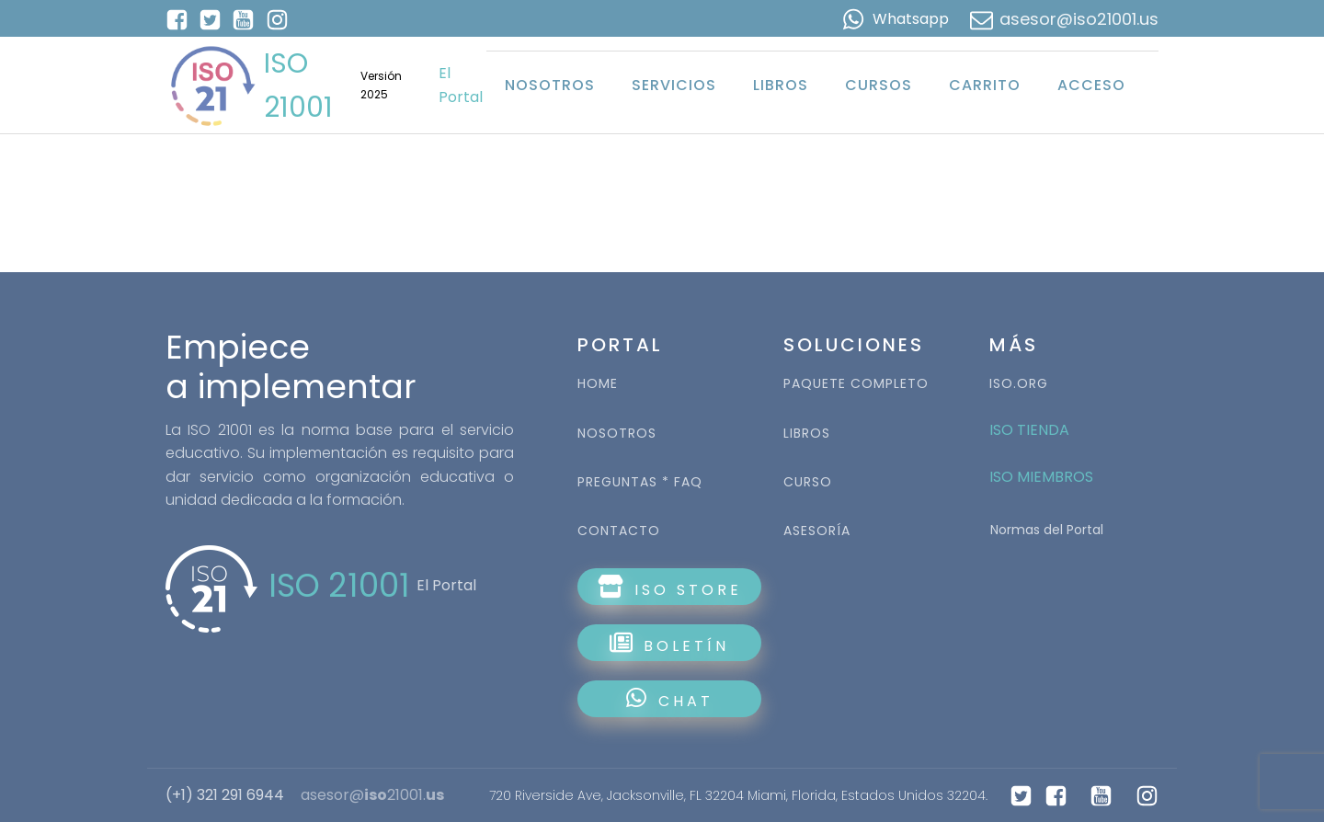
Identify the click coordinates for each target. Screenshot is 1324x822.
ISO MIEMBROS (1043, 476)
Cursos (878, 85)
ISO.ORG (1018, 384)
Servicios (674, 85)
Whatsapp (911, 18)
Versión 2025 (381, 84)
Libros (780, 85)
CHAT (669, 699)
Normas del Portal (1046, 529)
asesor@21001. (372, 795)
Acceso (1091, 85)
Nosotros (550, 85)
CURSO (807, 482)
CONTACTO (618, 531)
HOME (597, 384)
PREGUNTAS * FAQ (639, 482)
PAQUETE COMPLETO (856, 384)
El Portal (461, 85)
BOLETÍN (669, 643)
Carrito (985, 85)
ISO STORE (670, 587)
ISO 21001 (298, 85)
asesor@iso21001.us (1078, 18)
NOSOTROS (616, 433)
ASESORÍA (816, 531)
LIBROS (806, 433)
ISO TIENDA (1029, 429)
